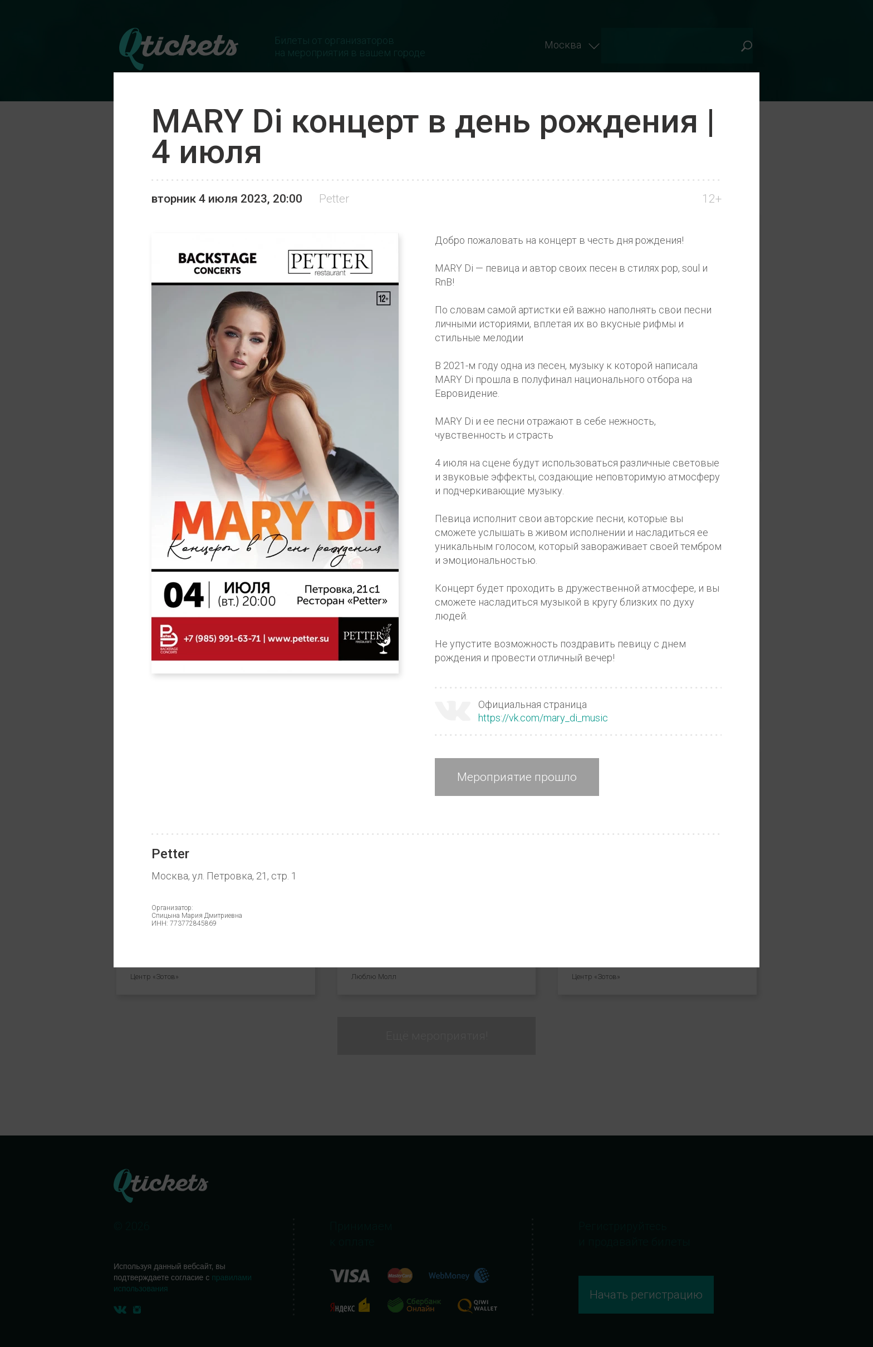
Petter (334, 198)
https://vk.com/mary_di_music (543, 718)
